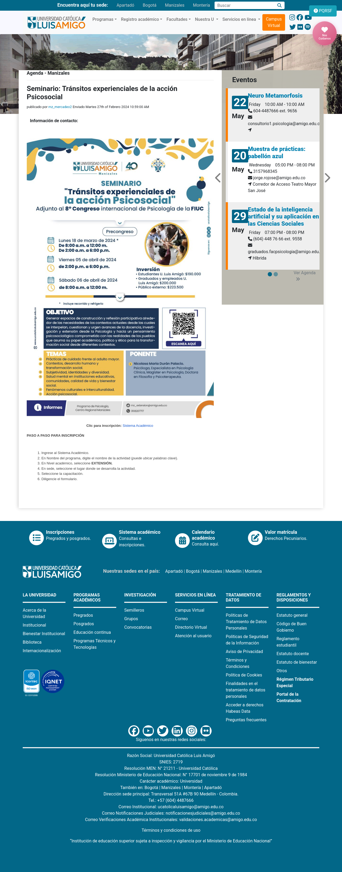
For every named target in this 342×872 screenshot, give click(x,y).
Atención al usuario (193, 635)
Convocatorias (138, 627)
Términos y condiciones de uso (171, 830)
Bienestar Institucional (44, 633)
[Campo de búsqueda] (244, 5)
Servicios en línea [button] (240, 19)
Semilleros (134, 610)
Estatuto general (292, 615)
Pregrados (83, 615)
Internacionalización (42, 650)
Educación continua (92, 632)
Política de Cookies (244, 675)
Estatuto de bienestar (297, 662)
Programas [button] (103, 19)
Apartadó (125, 5)
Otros (282, 670)
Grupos (131, 618)
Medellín (234, 571)
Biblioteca (32, 642)
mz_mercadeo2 (60, 107)
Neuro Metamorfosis (275, 95)
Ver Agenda (305, 275)
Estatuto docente (293, 653)
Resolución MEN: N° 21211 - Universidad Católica (170, 768)
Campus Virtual (274, 22)
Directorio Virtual (191, 627)
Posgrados (83, 623)
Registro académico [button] (140, 19)
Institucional (34, 625)
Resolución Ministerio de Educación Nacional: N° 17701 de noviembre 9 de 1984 (171, 774)
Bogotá (149, 5)
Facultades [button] (176, 19)
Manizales (174, 5)
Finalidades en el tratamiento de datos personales (245, 690)
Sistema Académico (138, 426)
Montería (201, 5)
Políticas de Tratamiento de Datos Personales (246, 622)
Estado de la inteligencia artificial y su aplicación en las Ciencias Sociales (283, 216)
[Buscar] (279, 5)
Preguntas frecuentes (246, 719)
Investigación (140, 595)
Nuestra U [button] (205, 19)
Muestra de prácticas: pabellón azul (277, 152)
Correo (181, 618)
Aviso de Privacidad (244, 651)
